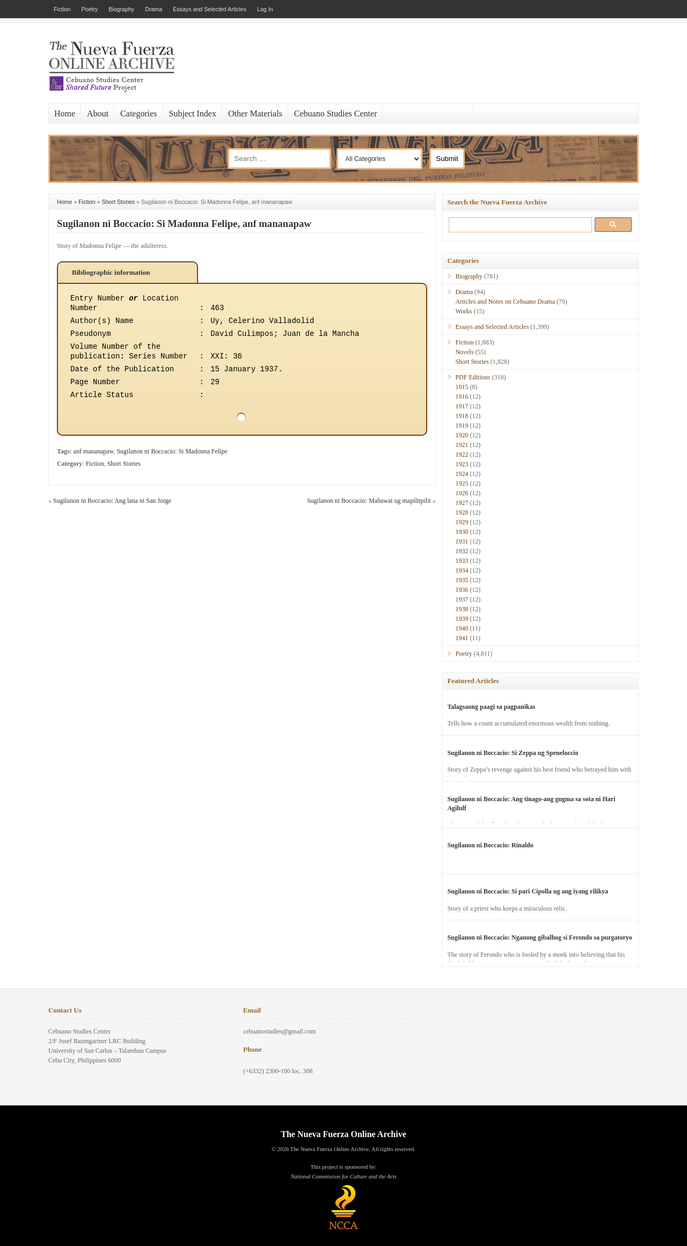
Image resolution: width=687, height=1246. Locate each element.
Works (463, 311)
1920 (461, 435)
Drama (153, 9)
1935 (461, 580)
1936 (461, 589)
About (97, 113)
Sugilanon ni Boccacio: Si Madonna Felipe (171, 451)
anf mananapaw (94, 451)
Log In (265, 9)
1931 (461, 541)
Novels (464, 352)
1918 (461, 416)
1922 (461, 454)
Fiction (62, 9)
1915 (461, 387)
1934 (461, 570)
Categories (138, 113)
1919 (461, 425)
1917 (461, 406)
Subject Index (192, 113)
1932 (461, 551)
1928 (461, 512)
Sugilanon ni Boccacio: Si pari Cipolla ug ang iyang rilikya (527, 891)
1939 (461, 618)
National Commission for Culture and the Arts (343, 1176)
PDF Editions (472, 377)
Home (64, 113)
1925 (461, 483)
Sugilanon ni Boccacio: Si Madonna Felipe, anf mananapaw (184, 223)
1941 (461, 638)
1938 (461, 609)
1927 (461, 503)
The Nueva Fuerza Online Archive (343, 1134)
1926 (461, 493)
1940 (461, 628)
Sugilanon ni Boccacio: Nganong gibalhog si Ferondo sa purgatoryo (539, 937)
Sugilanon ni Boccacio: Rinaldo (490, 845)
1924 (461, 474)
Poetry (89, 9)
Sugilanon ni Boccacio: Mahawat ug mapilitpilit (369, 500)
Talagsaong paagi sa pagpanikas (491, 706)
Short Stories (118, 202)
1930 (461, 532)
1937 (461, 599)
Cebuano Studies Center (335, 113)
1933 (461, 561)
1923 (461, 464)
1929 (461, 522)
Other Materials (255, 113)
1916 (461, 396)
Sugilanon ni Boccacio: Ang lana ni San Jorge (112, 500)
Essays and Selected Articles (209, 9)
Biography (121, 9)
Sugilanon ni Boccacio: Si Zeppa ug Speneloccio (512, 753)
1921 (461, 445)
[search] (518, 225)
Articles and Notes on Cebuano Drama (505, 301)
